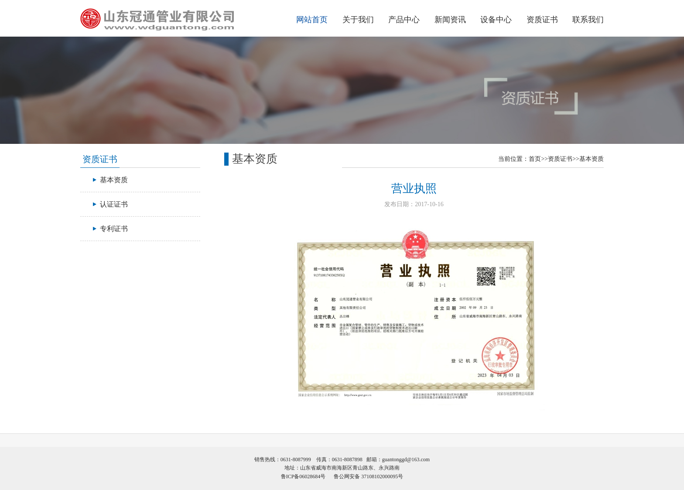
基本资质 (591, 159)
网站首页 (312, 19)
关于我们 (358, 19)
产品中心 (404, 19)
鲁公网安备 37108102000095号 (368, 476)
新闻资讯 (450, 19)
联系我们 (588, 19)
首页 (535, 159)
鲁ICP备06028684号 (303, 476)
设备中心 (496, 19)
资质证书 (542, 19)
